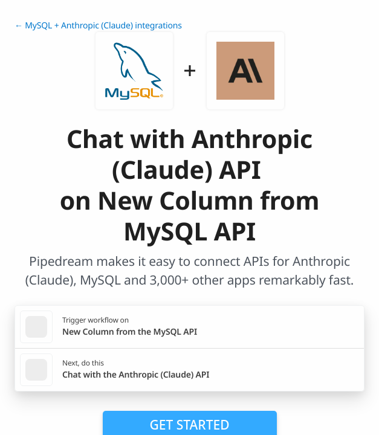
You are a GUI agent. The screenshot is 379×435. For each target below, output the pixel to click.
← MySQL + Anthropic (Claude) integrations (98, 25)
